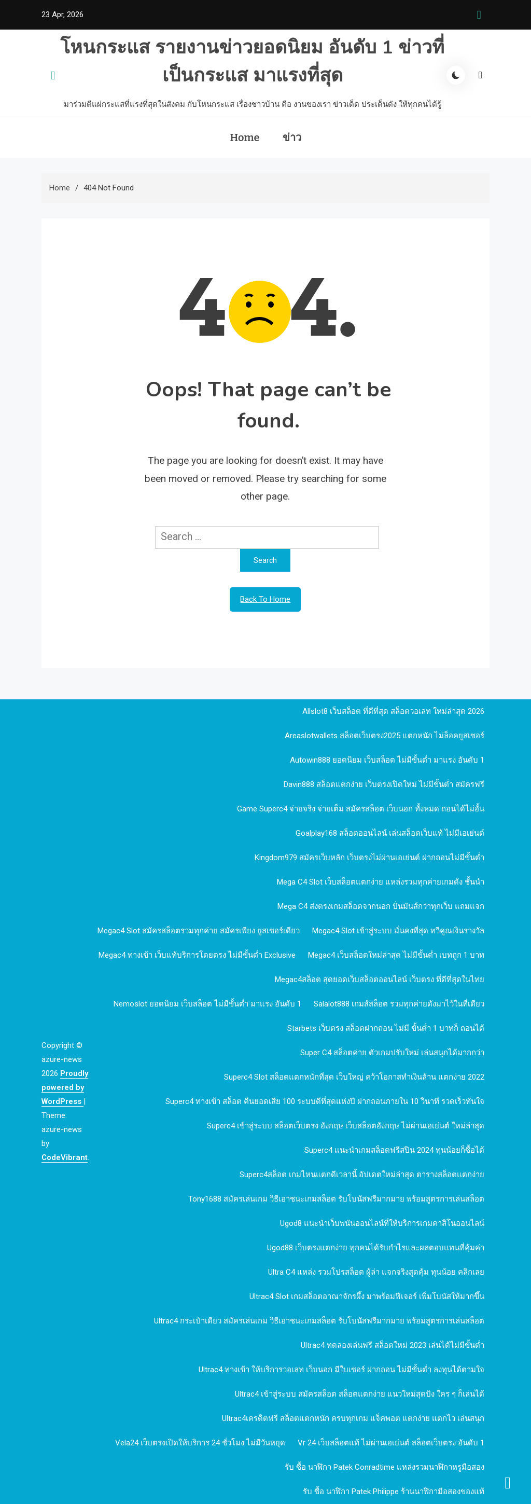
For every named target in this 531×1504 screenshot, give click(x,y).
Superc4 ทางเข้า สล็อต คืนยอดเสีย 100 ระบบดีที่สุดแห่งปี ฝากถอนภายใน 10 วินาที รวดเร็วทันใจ (324, 1101)
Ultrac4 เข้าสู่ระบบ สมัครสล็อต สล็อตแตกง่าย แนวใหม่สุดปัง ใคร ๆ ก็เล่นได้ (359, 1394)
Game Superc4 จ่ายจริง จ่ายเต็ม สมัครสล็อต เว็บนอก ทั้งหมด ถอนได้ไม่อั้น (360, 808)
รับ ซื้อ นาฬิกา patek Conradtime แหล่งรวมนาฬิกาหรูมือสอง (384, 1467)
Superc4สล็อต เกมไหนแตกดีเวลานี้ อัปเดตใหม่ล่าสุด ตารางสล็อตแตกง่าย (362, 1174)
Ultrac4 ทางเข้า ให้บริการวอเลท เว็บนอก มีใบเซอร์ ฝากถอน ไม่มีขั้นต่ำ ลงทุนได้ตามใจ (341, 1369)
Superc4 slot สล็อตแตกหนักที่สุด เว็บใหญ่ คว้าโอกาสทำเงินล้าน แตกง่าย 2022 (354, 1077)
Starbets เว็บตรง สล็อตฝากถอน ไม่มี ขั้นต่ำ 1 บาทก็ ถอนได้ (385, 1028)
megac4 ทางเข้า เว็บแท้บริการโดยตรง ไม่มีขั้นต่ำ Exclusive (197, 955)
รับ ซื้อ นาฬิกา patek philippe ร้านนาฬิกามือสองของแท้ (393, 1491)
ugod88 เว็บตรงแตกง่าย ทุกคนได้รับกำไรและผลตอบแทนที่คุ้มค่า (375, 1247)
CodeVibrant (64, 1157)
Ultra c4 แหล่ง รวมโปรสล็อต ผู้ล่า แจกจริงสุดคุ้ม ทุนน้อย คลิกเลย (376, 1272)
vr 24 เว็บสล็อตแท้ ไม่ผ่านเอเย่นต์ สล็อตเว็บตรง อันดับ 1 (391, 1442)
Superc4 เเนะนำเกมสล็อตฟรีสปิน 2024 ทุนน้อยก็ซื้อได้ (394, 1150)
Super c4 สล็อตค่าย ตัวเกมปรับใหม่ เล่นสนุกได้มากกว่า (392, 1052)
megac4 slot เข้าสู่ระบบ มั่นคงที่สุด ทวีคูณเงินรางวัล (398, 930)
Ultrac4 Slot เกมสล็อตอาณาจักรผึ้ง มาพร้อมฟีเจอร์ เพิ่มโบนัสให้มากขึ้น (366, 1296)
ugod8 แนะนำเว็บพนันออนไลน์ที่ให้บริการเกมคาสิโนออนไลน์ (382, 1223)
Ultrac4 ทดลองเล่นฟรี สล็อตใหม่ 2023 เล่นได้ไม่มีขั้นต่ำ (392, 1345)
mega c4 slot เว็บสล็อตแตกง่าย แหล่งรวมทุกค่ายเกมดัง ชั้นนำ (380, 882)
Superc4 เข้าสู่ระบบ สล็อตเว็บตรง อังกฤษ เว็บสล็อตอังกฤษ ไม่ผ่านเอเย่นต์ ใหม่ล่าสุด (345, 1125)
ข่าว (292, 137)
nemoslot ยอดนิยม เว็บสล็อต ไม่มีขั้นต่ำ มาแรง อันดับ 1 (207, 1004)
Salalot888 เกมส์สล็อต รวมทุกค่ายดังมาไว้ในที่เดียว (399, 1004)
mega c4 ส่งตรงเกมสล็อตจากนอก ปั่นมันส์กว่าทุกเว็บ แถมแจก (380, 906)
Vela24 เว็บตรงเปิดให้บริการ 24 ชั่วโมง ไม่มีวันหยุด (200, 1442)
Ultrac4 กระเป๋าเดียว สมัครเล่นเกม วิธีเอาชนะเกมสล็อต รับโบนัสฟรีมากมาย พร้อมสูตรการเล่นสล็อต (319, 1321)
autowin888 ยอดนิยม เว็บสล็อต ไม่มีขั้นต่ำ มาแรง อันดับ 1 (387, 760)
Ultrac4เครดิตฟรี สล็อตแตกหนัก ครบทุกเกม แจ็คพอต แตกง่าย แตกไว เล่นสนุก (353, 1418)
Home (244, 137)
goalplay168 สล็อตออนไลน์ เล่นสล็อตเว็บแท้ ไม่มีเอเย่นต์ (390, 833)
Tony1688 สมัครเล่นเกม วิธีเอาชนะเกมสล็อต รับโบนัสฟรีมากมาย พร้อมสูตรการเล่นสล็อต (336, 1199)
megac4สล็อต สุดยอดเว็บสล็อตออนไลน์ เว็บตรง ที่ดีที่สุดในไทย (379, 979)
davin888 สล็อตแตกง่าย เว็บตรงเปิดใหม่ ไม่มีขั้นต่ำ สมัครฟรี (384, 784)
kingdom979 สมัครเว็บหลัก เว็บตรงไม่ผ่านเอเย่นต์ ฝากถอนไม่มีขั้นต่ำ (369, 857)
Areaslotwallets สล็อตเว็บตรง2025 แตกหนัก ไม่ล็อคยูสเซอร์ (384, 735)
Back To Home (265, 599)
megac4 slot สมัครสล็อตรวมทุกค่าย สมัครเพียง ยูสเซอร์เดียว (198, 930)
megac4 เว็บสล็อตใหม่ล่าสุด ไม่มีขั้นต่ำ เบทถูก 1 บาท (396, 955)
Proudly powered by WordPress (64, 1087)
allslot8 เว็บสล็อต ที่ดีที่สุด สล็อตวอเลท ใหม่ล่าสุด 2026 (393, 711)
